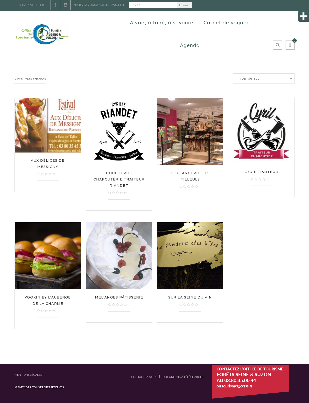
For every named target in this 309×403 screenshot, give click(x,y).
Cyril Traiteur (261, 172)
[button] (290, 45)
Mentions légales (28, 374)
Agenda (190, 45)
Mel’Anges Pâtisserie (119, 297)
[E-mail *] (153, 5)
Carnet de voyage (227, 22)
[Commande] (264, 78)
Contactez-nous (144, 377)
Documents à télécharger (183, 377)
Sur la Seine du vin (190, 297)
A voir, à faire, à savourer (163, 22)
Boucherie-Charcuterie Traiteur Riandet (119, 179)
